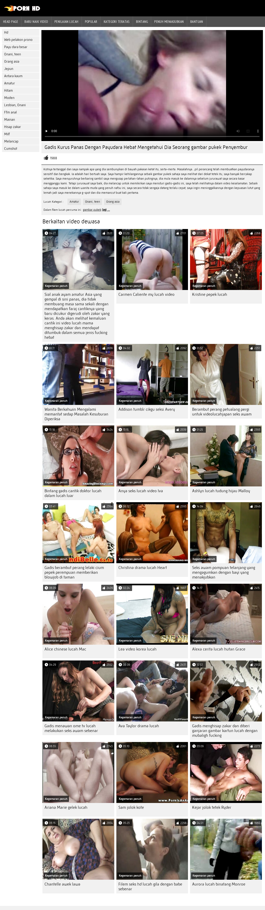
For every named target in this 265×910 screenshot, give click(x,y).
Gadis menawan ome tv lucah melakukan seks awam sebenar (71, 728)
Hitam (8, 91)
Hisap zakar (12, 127)
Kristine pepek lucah (209, 294)
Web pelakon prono (18, 40)
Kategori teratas (117, 21)
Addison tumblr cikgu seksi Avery (146, 409)
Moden (9, 98)
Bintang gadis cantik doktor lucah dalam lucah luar (73, 493)
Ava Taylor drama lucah (138, 726)
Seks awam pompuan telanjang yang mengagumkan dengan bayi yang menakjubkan (223, 572)
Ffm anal (10, 112)
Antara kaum (13, 76)
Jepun (8, 69)
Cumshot (10, 149)
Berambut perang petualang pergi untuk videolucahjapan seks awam (222, 412)
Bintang (142, 21)
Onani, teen (12, 54)
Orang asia (11, 61)
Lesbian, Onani (15, 105)
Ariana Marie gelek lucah (66, 807)
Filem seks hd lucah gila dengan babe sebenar (150, 886)
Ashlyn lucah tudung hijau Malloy (221, 491)
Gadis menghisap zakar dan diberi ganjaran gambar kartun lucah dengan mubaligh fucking (225, 731)
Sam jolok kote (131, 807)
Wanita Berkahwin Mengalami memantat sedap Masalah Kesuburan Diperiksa (76, 414)
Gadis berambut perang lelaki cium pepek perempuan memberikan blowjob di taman (74, 572)
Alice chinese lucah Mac (65, 649)
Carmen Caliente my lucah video (146, 294)
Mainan (9, 120)
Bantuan (196, 21)
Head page (10, 21)
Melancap (11, 141)
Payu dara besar (15, 47)
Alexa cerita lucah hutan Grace (218, 649)
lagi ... (106, 210)
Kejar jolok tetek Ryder (211, 807)
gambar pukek (92, 210)
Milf (7, 134)
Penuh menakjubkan (169, 21)
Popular (91, 21)
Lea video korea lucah (137, 649)
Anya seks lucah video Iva (140, 491)
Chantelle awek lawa (62, 884)
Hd (6, 32)
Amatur (9, 83)
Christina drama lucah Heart (142, 567)
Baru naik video (36, 21)
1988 (53, 158)
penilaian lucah (66, 21)
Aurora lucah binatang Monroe (218, 884)
